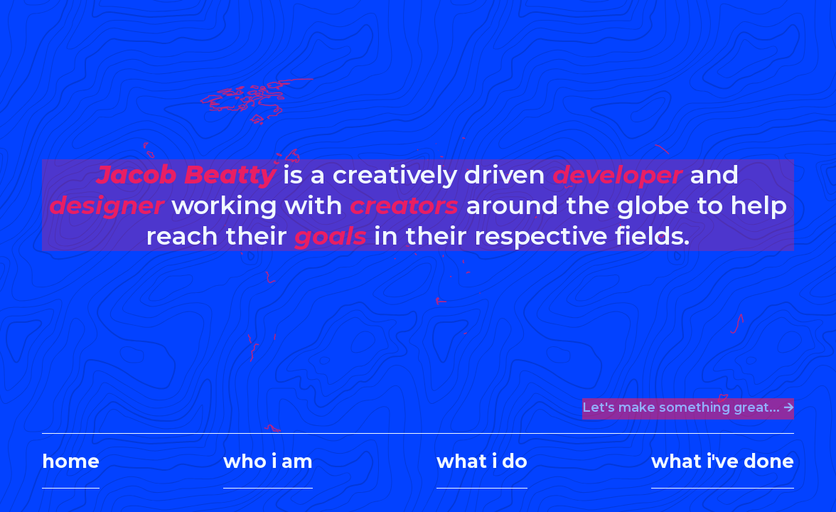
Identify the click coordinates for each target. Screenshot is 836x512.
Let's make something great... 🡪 (688, 407)
